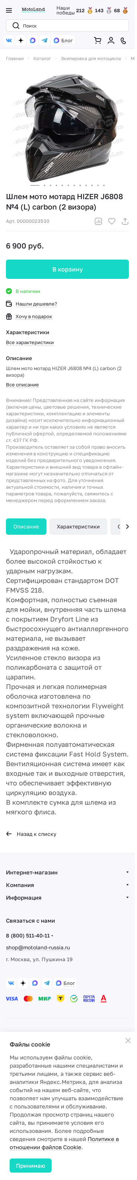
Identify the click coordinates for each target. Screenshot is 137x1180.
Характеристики (78, 526)
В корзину (67, 269)
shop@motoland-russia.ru (38, 947)
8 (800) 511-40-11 (28, 935)
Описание (26, 526)
